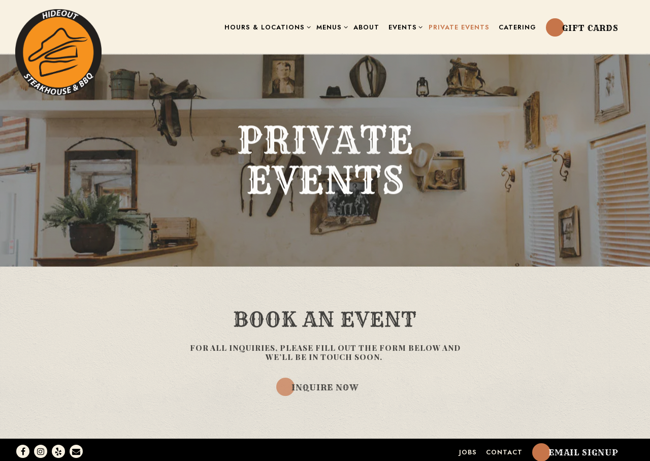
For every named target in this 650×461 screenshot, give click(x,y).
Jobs (468, 448)
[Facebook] (22, 447)
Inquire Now (325, 385)
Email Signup (583, 449)
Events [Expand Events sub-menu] (404, 27)
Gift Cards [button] (590, 28)
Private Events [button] (459, 27)
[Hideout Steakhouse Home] (58, 51)
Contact (504, 448)
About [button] (366, 27)
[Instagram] (40, 447)
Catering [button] (517, 27)
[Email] (76, 447)
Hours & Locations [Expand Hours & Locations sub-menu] (266, 27)
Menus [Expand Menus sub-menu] (330, 27)
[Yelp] (58, 447)
